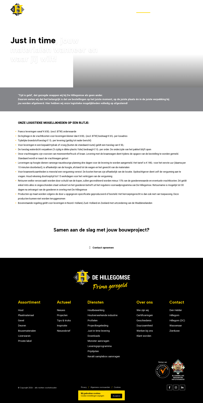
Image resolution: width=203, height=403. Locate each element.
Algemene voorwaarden (100, 387)
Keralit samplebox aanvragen (104, 356)
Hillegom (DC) (177, 320)
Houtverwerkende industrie (102, 315)
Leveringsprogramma (100, 346)
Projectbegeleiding (98, 325)
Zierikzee (174, 330)
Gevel (21, 320)
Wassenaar (175, 325)
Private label (25, 340)
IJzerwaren (24, 335)
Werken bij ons (145, 330)
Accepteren (116, 396)
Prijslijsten (93, 351)
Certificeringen (145, 315)
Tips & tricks (64, 320)
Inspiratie (62, 325)
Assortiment (79, 9)
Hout (20, 310)
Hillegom (174, 315)
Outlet (102, 9)
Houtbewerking (96, 310)
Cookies (117, 387)
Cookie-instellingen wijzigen (92, 396)
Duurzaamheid (145, 325)
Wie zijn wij (143, 310)
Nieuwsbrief (63, 330)
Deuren (22, 325)
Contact (187, 9)
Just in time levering (99, 330)
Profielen (93, 320)
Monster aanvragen (98, 340)
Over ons (166, 9)
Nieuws (61, 310)
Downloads (94, 335)
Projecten (62, 315)
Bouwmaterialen (27, 330)
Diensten (143, 9)
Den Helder (175, 310)
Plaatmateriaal (26, 315)
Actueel (121, 9)
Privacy (84, 387)
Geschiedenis (144, 320)
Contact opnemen (103, 247)
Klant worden (144, 335)
